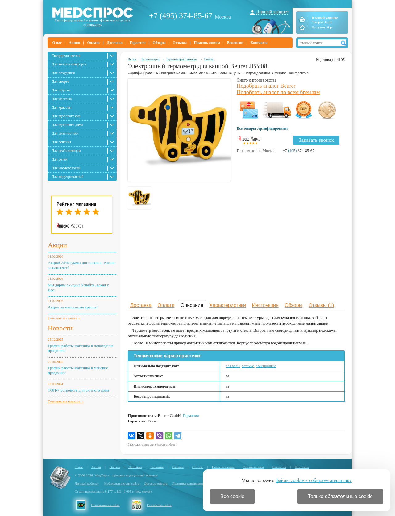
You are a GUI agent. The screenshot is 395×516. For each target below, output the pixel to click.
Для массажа (62, 99)
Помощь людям (207, 42)
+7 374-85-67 (298, 150)
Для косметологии (66, 168)
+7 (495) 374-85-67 (180, 15)
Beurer (132, 59)
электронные (266, 366)
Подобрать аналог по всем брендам (278, 92)
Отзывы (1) (321, 305)
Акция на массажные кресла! (73, 307)
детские (248, 366)
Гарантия (137, 42)
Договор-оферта (155, 483)
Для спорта (60, 81)
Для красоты (61, 107)
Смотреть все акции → (64, 318)
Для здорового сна (66, 116)
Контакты (258, 42)
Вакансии (235, 42)
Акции (74, 42)
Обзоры (158, 42)
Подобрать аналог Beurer (266, 86)
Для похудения (63, 73)
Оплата (93, 42)
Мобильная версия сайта (121, 483)
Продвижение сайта (105, 505)
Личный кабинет (272, 11)
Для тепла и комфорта (69, 64)
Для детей (59, 159)
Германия (191, 415)
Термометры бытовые (182, 59)
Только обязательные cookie (340, 496)
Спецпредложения (66, 55)
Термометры (150, 59)
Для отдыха (61, 90)
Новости (60, 328)
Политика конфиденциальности (195, 483)
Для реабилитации (66, 151)
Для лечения (61, 142)
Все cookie (232, 496)
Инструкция (265, 305)
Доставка (115, 42)
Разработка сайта (159, 505)
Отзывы (180, 42)
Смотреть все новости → (66, 401)
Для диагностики (65, 133)
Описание (192, 305)
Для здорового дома (67, 125)
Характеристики (227, 305)
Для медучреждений (68, 176)
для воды (233, 366)
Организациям (253, 467)
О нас (57, 42)
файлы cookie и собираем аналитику (314, 480)
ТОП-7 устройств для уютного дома (78, 390)
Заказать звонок (316, 140)
